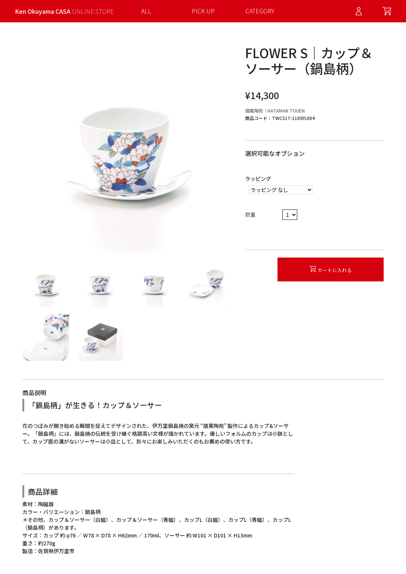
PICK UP (203, 10)
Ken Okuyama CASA (64, 11)
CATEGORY (260, 10)
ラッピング (258, 178)
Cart (387, 11)
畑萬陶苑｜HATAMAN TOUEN (275, 110)
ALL (146, 10)
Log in (359, 11)
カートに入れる (330, 270)
